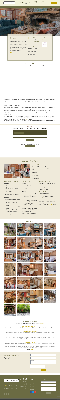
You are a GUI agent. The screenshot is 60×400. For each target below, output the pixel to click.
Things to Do (37, 6)
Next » (32, 349)
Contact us (41, 200)
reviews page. (41, 323)
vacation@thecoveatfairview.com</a (39, 3)
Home (14, 6)
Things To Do (50, 204)
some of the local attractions (32, 122)
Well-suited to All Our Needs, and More (30, 331)
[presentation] (37, 366)
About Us (19, 7)
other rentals (26, 357)
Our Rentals (31, 7)
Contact (45, 6)
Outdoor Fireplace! (30, 336)
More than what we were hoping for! (30, 326)
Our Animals (25, 6)
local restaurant (50, 112)
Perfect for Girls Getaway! (30, 342)
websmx (55, 399)
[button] (31, 392)
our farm (27, 119)
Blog (42, 6)
